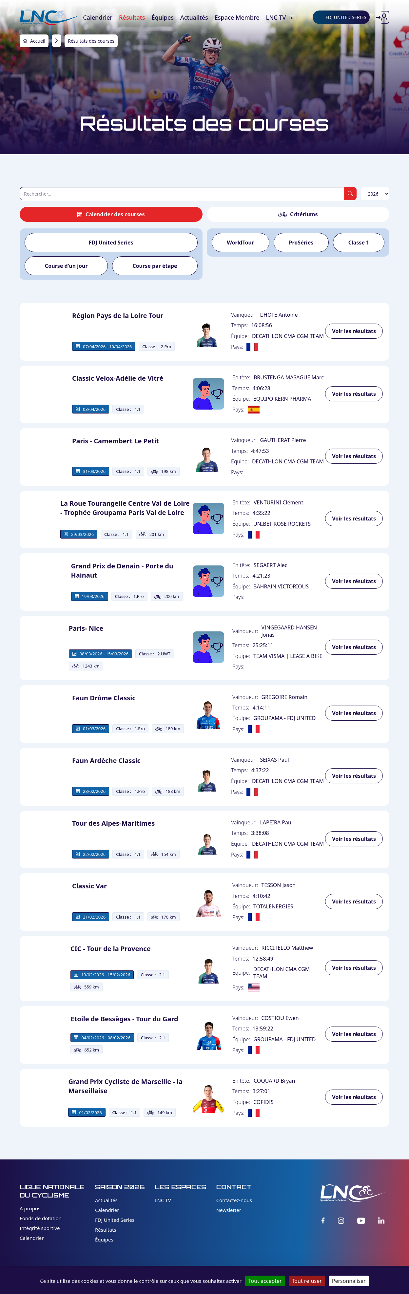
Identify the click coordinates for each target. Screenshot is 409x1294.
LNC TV (163, 1200)
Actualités (106, 1200)
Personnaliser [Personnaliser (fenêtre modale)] (349, 1280)
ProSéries (301, 242)
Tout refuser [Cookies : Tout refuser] (307, 1280)
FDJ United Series (111, 242)
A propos (30, 1208)
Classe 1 (358, 242)
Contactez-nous (234, 1200)
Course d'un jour (66, 265)
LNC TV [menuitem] (276, 17)
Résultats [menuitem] (132, 17)
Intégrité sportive (40, 1228)
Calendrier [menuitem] (97, 17)
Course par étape (154, 265)
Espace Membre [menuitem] (237, 17)
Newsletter (228, 1210)
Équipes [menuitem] (162, 17)
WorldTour (240, 242)
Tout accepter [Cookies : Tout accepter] (265, 1280)
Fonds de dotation (41, 1218)
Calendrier (32, 1238)
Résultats (105, 1229)
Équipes (104, 1239)
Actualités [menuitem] (194, 17)
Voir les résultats (354, 331)
